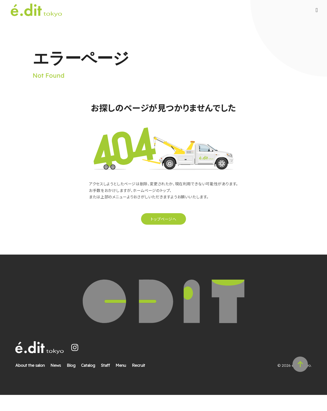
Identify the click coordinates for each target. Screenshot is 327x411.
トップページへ (163, 230)
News (59, 381)
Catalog (92, 381)
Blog (75, 381)
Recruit (142, 381)
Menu (125, 381)
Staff (109, 381)
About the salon (34, 381)
